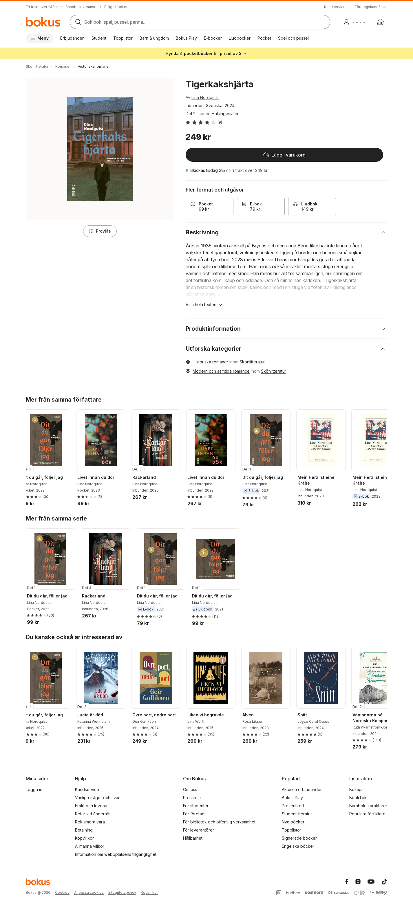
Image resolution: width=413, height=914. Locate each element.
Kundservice (335, 7)
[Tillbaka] (28, 440)
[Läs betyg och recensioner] (204, 122)
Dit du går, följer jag (47, 477)
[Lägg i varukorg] (223, 155)
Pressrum (192, 797)
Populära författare (367, 813)
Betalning (84, 829)
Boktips (356, 789)
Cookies (62, 892)
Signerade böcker (299, 838)
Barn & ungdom (154, 38)
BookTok (358, 797)
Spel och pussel (293, 38)
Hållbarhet (192, 838)
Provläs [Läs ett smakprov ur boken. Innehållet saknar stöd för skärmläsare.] (100, 231)
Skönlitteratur (252, 361)
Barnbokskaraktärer (368, 805)
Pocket (264, 38)
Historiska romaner (210, 361)
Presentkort (293, 805)
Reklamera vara (90, 821)
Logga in (34, 789)
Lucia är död (95, 714)
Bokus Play (186, 38)
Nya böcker (293, 821)
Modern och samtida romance (221, 371)
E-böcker (213, 38)
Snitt (307, 714)
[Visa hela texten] (204, 304)
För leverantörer (198, 829)
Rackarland (148, 477)
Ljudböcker (240, 38)
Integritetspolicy (122, 892)
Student (99, 38)
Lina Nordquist (205, 97)
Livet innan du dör (100, 477)
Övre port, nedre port (158, 714)
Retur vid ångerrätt (93, 813)
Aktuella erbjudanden (302, 789)
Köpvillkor (84, 838)
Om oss (190, 789)
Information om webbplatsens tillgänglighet (115, 854)
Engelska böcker (298, 846)
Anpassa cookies (89, 892)
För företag (193, 813)
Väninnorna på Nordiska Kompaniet (378, 717)
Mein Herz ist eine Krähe (320, 480)
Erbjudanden (72, 38)
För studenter (196, 805)
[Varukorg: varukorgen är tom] (380, 22)
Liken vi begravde (210, 714)
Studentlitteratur (297, 813)
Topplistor (123, 38)
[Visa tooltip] (371, 6)
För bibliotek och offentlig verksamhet (219, 821)
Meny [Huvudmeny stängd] (39, 38)
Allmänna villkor (89, 846)
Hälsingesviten (226, 113)
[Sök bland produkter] (198, 22)
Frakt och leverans (93, 805)
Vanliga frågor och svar (97, 797)
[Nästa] (385, 440)
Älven (252, 714)
